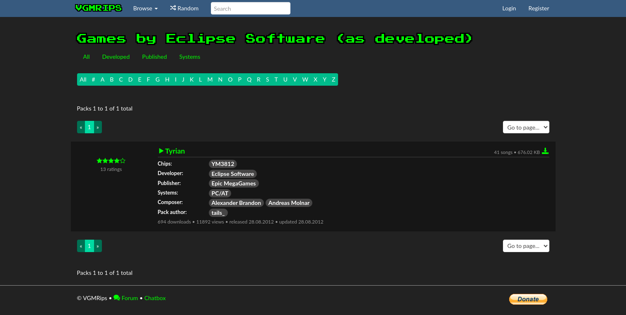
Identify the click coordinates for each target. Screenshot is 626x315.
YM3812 (223, 163)
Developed (116, 56)
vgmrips (99, 8)
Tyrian (175, 151)
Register (539, 8)
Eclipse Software (233, 173)
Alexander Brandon (236, 202)
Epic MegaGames (234, 183)
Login (509, 8)
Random (184, 8)
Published (154, 56)
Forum (126, 297)
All (86, 56)
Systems (189, 56)
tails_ (218, 212)
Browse (145, 8)
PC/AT (220, 193)
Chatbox (155, 297)
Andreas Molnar (288, 202)
